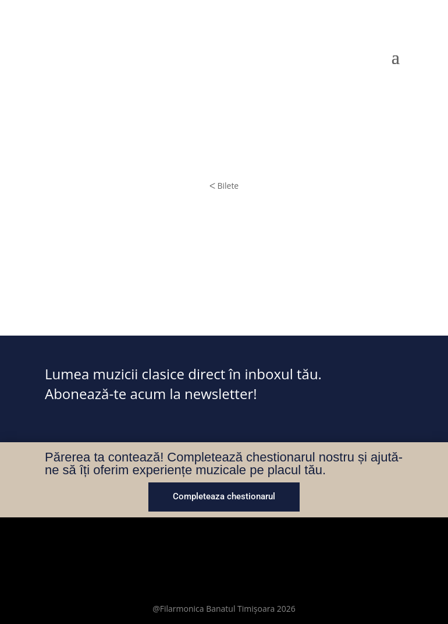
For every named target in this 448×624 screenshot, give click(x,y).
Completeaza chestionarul (224, 496)
